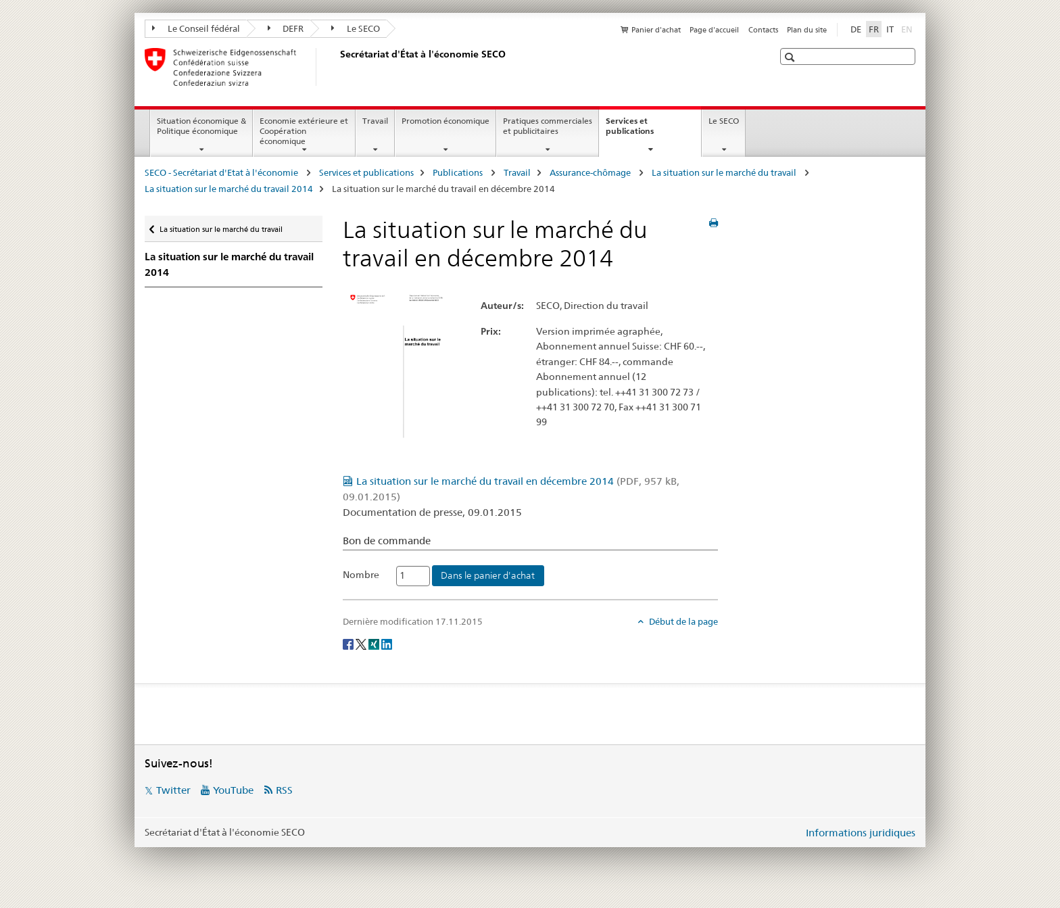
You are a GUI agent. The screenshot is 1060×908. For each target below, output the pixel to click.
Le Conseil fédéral (196, 28)
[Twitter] (362, 643)
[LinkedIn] (386, 643)
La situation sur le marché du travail (725, 172)
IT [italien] (890, 29)
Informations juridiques (860, 832)
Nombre (361, 574)
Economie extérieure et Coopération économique (304, 131)
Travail (375, 121)
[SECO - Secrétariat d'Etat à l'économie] (337, 67)
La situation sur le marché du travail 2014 (229, 188)
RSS (284, 790)
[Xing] (374, 643)
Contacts (763, 29)
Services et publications (644, 130)
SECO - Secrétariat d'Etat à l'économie (222, 172)
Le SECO (355, 28)
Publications (459, 172)
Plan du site (807, 29)
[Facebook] (349, 643)
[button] (791, 57)
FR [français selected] (874, 29)
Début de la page (682, 621)
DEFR (286, 28)
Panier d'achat (656, 29)
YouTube (233, 790)
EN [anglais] (908, 28)
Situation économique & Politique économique (201, 126)
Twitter (173, 790)
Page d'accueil (714, 29)
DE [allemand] (855, 29)
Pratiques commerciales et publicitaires (547, 126)
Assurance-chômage (591, 172)
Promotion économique (445, 121)
